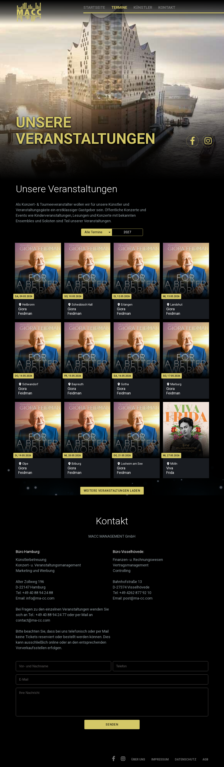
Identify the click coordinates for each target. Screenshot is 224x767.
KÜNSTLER (142, 7)
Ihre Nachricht (29, 692)
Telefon (121, 666)
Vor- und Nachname (33, 666)
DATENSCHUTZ (185, 759)
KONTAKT (166, 7)
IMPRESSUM (160, 759)
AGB (205, 759)
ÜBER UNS (138, 759)
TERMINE (119, 7)
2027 (127, 232)
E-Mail (23, 679)
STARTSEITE (94, 7)
